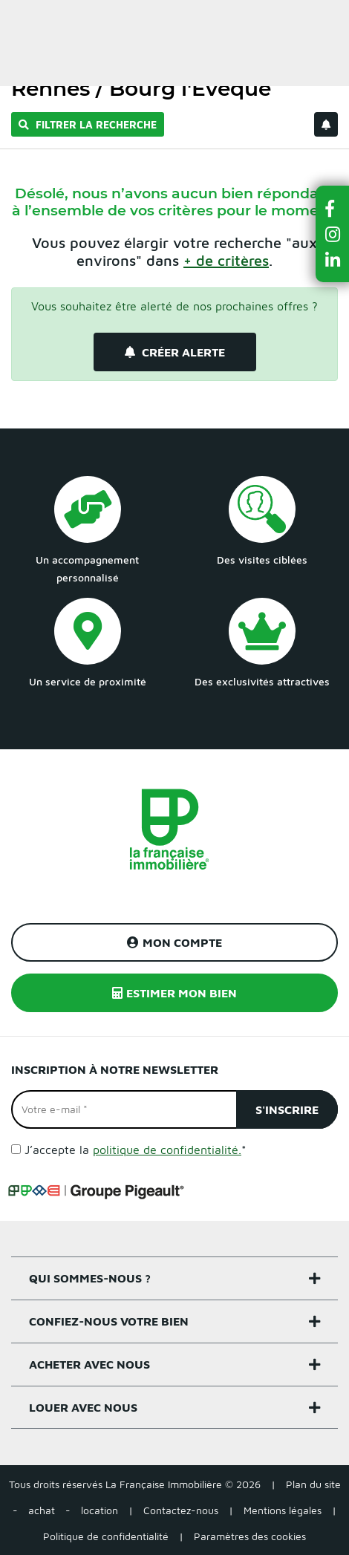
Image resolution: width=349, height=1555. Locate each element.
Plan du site (313, 1484)
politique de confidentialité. (167, 1149)
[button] (333, 208)
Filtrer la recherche (88, 124)
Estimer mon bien (174, 993)
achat (41, 1510)
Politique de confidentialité (106, 1536)
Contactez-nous (180, 1510)
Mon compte (174, 942)
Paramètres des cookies (250, 1536)
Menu (23, 20)
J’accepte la (136, 1149)
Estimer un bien (303, 19)
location (99, 1510)
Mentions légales (283, 1510)
